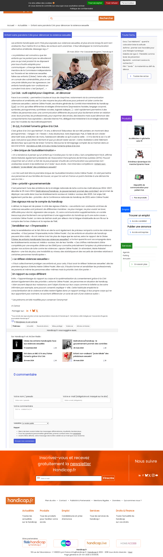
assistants (77, 433)
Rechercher (106, 18)
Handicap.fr (93, 552)
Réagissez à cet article (26, 322)
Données (116, 500)
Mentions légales (101, 500)
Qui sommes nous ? (133, 500)
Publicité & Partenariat (80, 500)
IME (18, 126)
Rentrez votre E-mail (25, 478)
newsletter (80, 464)
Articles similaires (83, 326)
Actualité (30, 326)
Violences (69, 326)
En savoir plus (139, 264)
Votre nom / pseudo (23, 396)
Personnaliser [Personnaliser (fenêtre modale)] (128, 3)
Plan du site (50, 500)
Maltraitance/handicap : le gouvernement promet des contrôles (67, 191)
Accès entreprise (138, 232)
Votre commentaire (23, 406)
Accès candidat (138, 221)
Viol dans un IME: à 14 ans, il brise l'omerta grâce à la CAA (53, 146)
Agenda (126, 252)
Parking (126, 255)
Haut (130, 552)
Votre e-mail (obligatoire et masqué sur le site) (85, 396)
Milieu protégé (57, 326)
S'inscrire (108, 478)
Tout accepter (95, 3)
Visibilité (17, 423)
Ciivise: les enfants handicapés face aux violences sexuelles (40, 239)
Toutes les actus (139, 76)
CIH (13, 106)
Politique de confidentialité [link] (81, 8)
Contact (63, 500)
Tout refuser (112, 3)
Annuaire (126, 258)
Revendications (42, 326)
